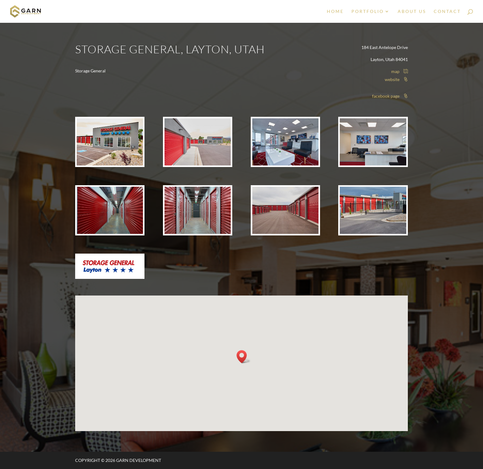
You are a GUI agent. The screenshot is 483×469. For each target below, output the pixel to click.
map (399, 71)
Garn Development (138, 460)
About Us (412, 11)
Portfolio (367, 11)
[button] (244, 356)
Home (335, 11)
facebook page (390, 96)
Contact (447, 11)
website (396, 79)
